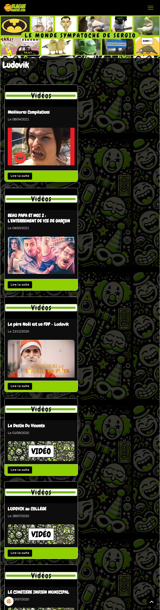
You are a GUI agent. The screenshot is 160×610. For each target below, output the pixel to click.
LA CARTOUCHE (98, 382)
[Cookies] (9, 601)
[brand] (16, 8)
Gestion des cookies (94, 603)
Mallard (15, 477)
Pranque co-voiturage (27, 395)
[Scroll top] (151, 601)
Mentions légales (63, 603)
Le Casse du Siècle (101, 464)
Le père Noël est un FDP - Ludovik (38, 213)
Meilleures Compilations (29, 112)
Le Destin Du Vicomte (103, 219)
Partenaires (67, 568)
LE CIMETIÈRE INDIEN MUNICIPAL (38, 313)
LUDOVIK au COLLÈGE (104, 301)
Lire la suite (20, 176)
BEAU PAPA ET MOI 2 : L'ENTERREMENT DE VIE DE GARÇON (116, 115)
